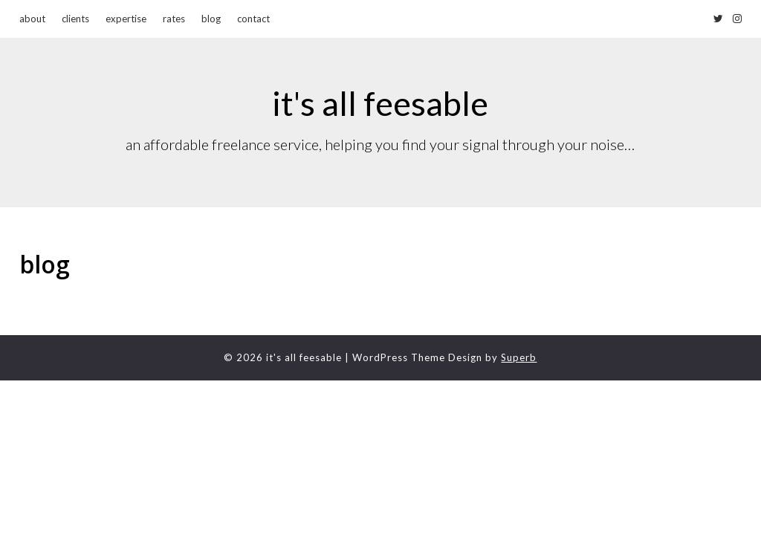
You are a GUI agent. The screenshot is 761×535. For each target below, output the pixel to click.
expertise (126, 19)
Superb (519, 357)
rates (174, 19)
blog (211, 19)
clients (75, 19)
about (32, 19)
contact (253, 19)
